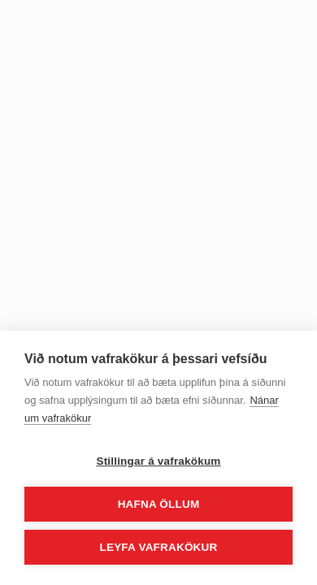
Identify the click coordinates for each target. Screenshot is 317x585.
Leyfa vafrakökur (159, 547)
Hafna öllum (159, 504)
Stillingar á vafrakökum (158, 461)
